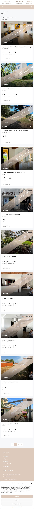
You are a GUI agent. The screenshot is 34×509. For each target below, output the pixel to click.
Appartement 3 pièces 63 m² (10, 424)
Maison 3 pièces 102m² (8, 340)
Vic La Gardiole (7, 463)
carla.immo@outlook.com (6, 3)
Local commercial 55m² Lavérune (11, 214)
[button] (32, 483)
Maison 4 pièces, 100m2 (8, 88)
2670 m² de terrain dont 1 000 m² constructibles (15, 130)
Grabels (6, 461)
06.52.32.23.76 (6, 1)
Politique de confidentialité (17, 507)
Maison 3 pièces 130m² (8, 298)
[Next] (21, 444)
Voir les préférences (17, 504)
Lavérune (6, 456)
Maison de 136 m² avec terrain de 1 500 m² (13, 172)
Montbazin (6, 466)
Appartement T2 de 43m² (9, 256)
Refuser (17, 500)
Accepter (17, 496)
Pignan (5, 458)
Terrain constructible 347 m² (10, 382)
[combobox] (10, 17)
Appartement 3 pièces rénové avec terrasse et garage (17, 47)
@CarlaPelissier (7, 58)
